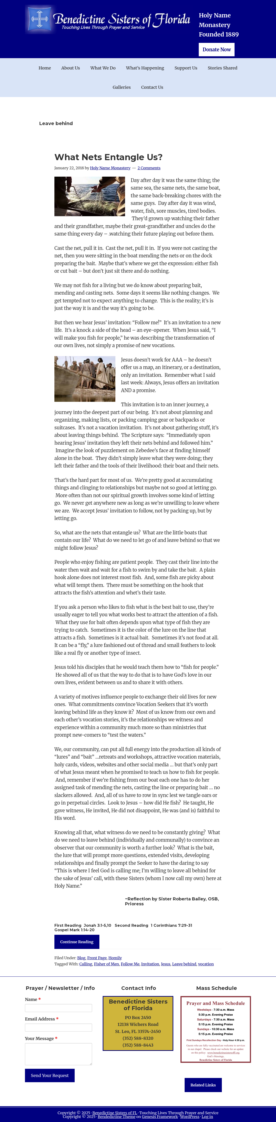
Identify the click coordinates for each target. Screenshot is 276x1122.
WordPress (189, 1116)
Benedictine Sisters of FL (115, 1112)
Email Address (42, 1019)
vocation (206, 964)
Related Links (203, 1085)
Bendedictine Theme (116, 1116)
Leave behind (184, 964)
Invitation (150, 964)
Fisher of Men (106, 964)
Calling (85, 964)
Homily (115, 957)
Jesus (165, 964)
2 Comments (149, 168)
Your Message (41, 1038)
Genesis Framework (160, 1116)
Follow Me (130, 964)
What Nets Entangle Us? (108, 157)
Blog (81, 957)
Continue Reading (76, 941)
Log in (207, 1116)
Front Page (96, 957)
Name (33, 999)
